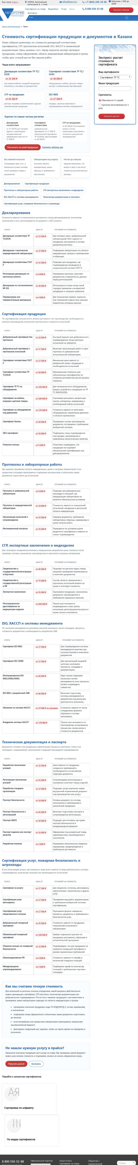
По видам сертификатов (64, 1107)
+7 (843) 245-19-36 (96, 2)
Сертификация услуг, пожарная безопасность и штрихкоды (32, 203)
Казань (15, 2)
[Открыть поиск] (127, 18)
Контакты (32, 12)
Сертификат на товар (35, 8)
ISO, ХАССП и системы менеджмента (21, 197)
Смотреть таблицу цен (52, 147)
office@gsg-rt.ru (69, 1)
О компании (65, 1140)
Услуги (31, 17)
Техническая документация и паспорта (61, 197)
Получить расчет (16, 1063)
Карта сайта (122, 1136)
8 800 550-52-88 (94, 8)
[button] (29, 18)
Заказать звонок (121, 9)
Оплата (63, 1145)
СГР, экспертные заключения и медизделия (63, 190)
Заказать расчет (111, 116)
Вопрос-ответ (66, 1148)
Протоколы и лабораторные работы (21, 190)
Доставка (64, 1143)
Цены (72, 8)
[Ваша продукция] (115, 88)
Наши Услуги (66, 1128)
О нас (64, 8)
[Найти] (134, 1130)
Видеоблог (53, 8)
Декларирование (12, 183)
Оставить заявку (67, 1137)
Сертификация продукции (37, 183)
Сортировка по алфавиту (18, 1107)
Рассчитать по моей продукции (22, 147)
